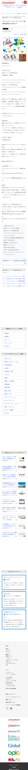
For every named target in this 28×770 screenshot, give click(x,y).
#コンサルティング (9, 400)
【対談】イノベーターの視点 (12, 659)
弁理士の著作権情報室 (11, 688)
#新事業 (6, 333)
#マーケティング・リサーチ (11, 403)
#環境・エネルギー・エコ (11, 362)
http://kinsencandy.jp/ (9, 247)
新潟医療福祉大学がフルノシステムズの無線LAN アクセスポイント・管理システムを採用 (9, 484)
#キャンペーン (8, 343)
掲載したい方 (9, 699)
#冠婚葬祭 (7, 384)
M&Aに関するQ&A (9, 684)
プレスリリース (10, 13)
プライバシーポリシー (14, 765)
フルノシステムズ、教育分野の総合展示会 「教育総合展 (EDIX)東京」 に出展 (9, 492)
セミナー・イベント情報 (11, 680)
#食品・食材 (23, 34)
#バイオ (6, 374)
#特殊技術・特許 (8, 371)
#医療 (5, 378)
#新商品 (6, 336)
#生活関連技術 (8, 365)
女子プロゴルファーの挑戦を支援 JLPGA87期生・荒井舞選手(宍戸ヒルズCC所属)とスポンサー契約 (9, 533)
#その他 (6, 346)
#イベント (7, 340)
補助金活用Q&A (9, 682)
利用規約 (14, 767)
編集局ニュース (9, 656)
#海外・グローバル (9, 407)
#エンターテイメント (10, 397)
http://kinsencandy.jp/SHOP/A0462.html (12, 173)
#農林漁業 (7, 387)
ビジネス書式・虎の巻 (10, 685)
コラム (7, 670)
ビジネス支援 (9, 677)
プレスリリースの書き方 (13, 596)
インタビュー (8, 658)
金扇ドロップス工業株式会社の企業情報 (15, 262)
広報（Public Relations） (11, 663)
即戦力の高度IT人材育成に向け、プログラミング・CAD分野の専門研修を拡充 (9, 508)
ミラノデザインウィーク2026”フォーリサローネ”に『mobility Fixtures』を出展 (9, 517)
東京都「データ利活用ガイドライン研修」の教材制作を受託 (9, 476)
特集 (7, 664)
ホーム (3, 13)
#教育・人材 (7, 394)
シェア (11, 28)
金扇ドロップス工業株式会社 (13, 17)
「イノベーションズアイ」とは (13, 697)
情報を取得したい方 (10, 702)
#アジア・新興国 (8, 410)
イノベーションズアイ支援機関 (13, 705)
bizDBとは (8, 651)
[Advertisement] (14, 305)
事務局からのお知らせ (14, 769)
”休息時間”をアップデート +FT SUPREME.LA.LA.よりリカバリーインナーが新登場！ (9, 525)
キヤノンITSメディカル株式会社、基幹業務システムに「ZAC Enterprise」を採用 (9, 457)
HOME (7, 646)
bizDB (8, 580)
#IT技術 (6, 368)
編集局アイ (8, 654)
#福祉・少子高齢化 (9, 381)
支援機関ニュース (9, 678)
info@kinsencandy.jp (13, 250)
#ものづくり (16, 34)
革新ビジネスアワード (11, 694)
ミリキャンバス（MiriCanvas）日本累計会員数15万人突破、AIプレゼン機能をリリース (9, 500)
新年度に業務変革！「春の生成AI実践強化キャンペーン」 (9, 467)
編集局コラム (8, 661)
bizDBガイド (8, 650)
